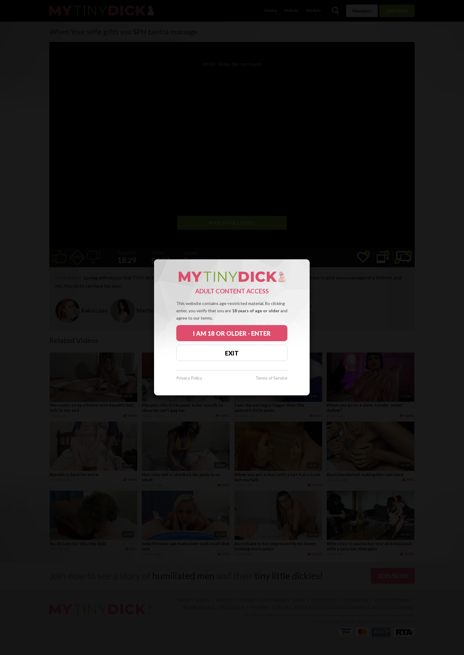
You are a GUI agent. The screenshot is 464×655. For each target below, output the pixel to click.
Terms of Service (271, 378)
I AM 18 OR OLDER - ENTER (232, 333)
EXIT (232, 353)
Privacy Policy (189, 378)
